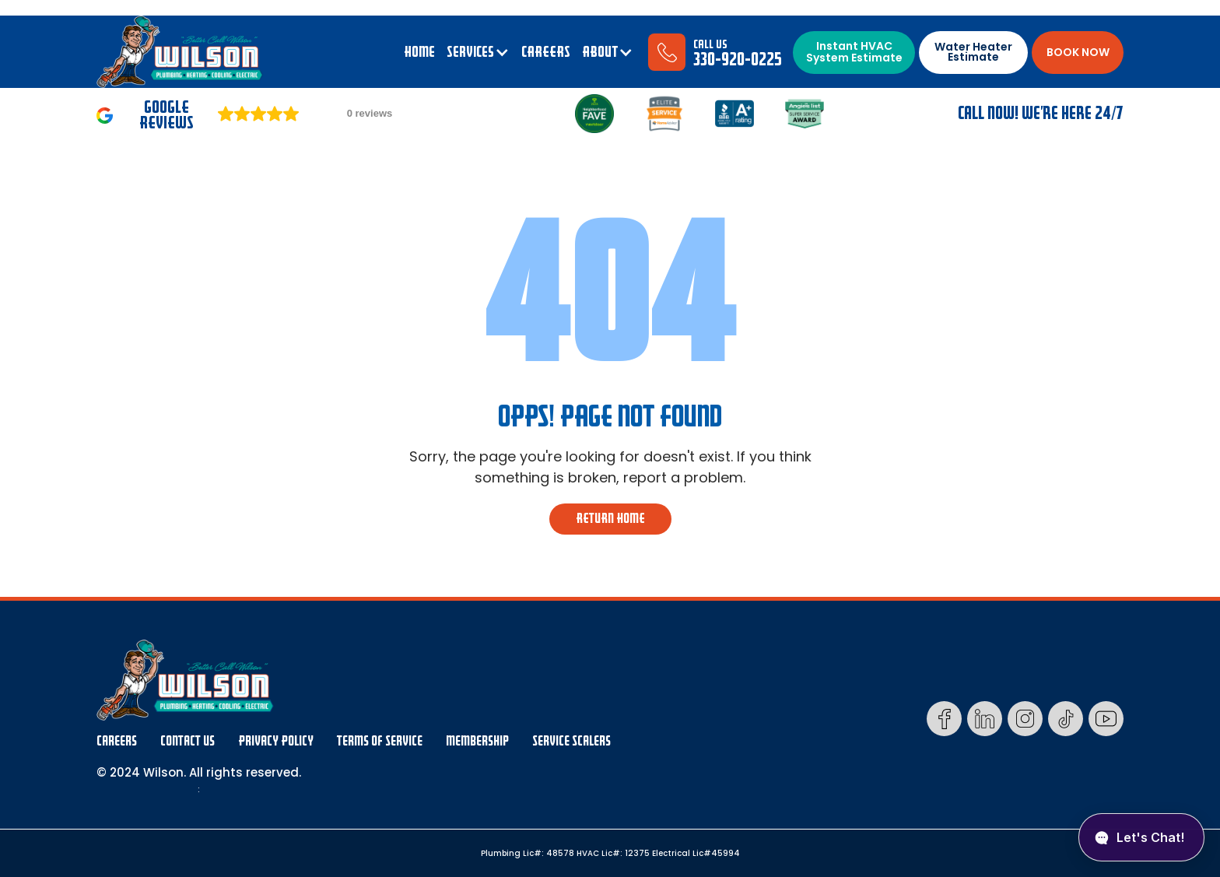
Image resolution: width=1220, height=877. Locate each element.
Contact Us (187, 741)
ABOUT (600, 52)
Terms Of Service (379, 741)
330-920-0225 (737, 59)
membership (477, 741)
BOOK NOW (1078, 52)
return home (610, 518)
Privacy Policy (276, 741)
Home (419, 52)
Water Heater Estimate (973, 52)
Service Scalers (571, 741)
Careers (116, 741)
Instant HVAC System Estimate (854, 51)
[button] (478, 52)
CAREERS (545, 52)
